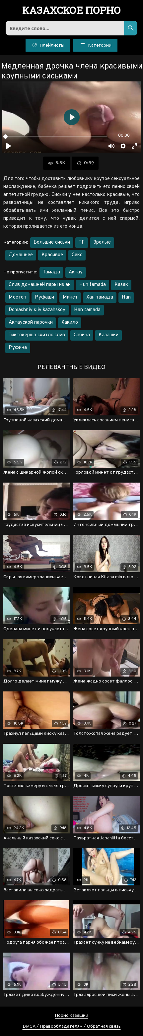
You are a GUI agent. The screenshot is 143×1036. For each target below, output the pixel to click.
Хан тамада (99, 297)
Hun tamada (92, 285)
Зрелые (102, 242)
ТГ (82, 242)
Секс (77, 255)
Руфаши (44, 297)
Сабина (82, 335)
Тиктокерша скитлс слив (37, 335)
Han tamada (87, 310)
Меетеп (17, 297)
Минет (70, 297)
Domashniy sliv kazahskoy (37, 310)
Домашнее (21, 255)
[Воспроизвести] (8, 146)
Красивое (52, 255)
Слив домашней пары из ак (40, 285)
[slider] (55, 136)
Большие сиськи (52, 242)
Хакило (69, 322)
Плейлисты (47, 45)
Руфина (18, 348)
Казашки (108, 335)
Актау (76, 272)
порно (71, 11)
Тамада (51, 272)
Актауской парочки (31, 322)
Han (126, 297)
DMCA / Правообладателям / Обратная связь (72, 1026)
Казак (121, 285)
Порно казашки (71, 1015)
